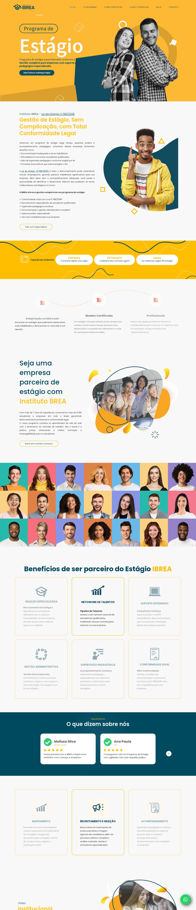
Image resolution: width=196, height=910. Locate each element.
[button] (168, 754)
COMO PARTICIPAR (113, 7)
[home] (24, 6)
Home (73, 7)
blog (158, 7)
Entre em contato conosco (39, 446)
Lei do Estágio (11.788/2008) (36, 172)
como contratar (139, 7)
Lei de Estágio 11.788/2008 (58, 114)
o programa (90, 7)
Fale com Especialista (36, 229)
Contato (173, 7)
